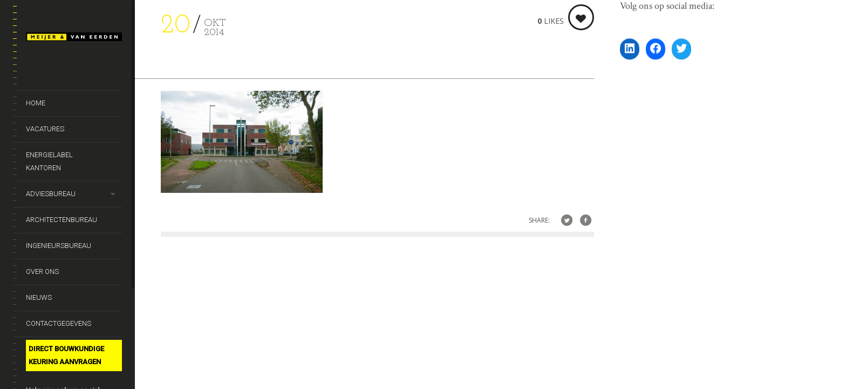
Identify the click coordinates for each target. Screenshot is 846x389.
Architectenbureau (61, 220)
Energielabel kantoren (49, 161)
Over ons (42, 271)
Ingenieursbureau (58, 246)
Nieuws (39, 297)
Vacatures (45, 129)
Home (35, 103)
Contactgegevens (58, 323)
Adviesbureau (51, 194)
